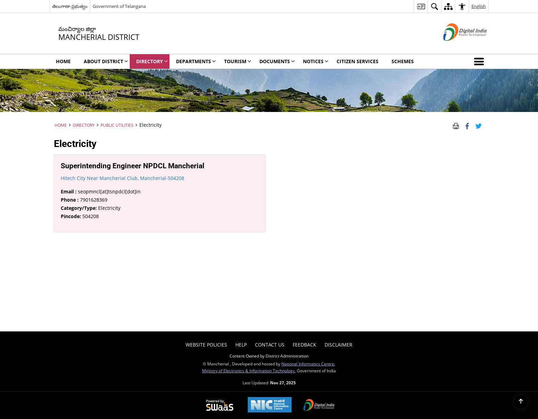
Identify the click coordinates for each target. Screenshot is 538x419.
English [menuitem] (478, 6)
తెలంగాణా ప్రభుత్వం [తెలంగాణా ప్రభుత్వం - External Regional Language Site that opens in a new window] (69, 6)
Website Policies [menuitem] (206, 344)
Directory (84, 125)
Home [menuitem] (63, 61)
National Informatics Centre (307, 363)
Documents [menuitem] (277, 61)
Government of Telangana (119, 6)
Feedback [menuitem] (304, 344)
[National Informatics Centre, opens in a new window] (270, 405)
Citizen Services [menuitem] (357, 61)
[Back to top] (521, 402)
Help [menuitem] (241, 344)
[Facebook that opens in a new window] (467, 125)
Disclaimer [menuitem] (338, 344)
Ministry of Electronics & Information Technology (248, 370)
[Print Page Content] (456, 125)
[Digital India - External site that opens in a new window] (456, 46)
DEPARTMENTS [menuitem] (196, 61)
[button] (480, 61)
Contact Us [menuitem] (269, 344)
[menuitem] (421, 6)
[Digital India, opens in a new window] (319, 405)
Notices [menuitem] (315, 61)
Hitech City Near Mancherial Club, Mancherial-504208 (122, 178)
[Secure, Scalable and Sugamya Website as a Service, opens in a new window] (219, 405)
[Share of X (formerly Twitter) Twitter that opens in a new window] (478, 125)
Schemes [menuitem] (402, 61)
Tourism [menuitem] (237, 61)
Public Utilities (117, 125)
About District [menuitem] (106, 61)
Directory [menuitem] (152, 61)
